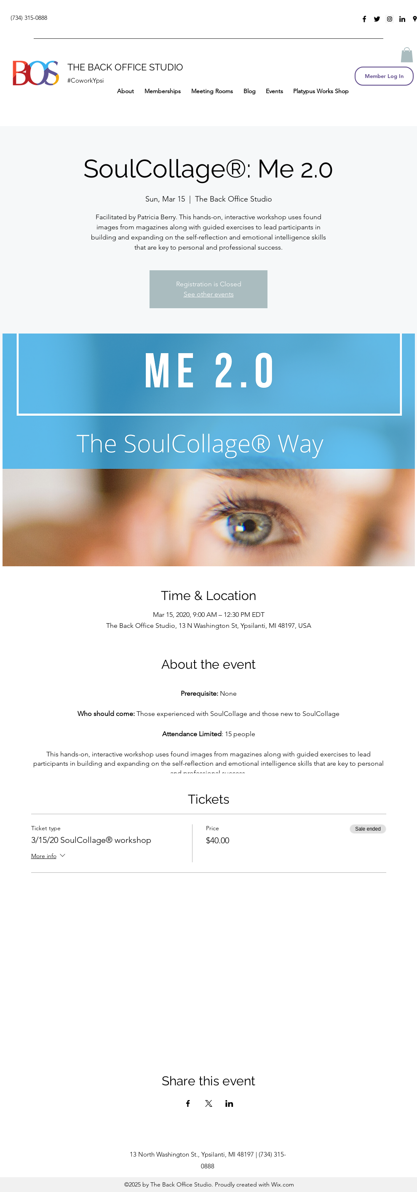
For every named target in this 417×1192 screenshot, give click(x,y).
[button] (407, 54)
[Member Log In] (384, 76)
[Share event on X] (209, 1103)
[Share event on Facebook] (188, 1103)
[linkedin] (402, 19)
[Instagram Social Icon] (389, 19)
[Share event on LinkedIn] (229, 1103)
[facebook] (364, 19)
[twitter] (377, 19)
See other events (209, 294)
